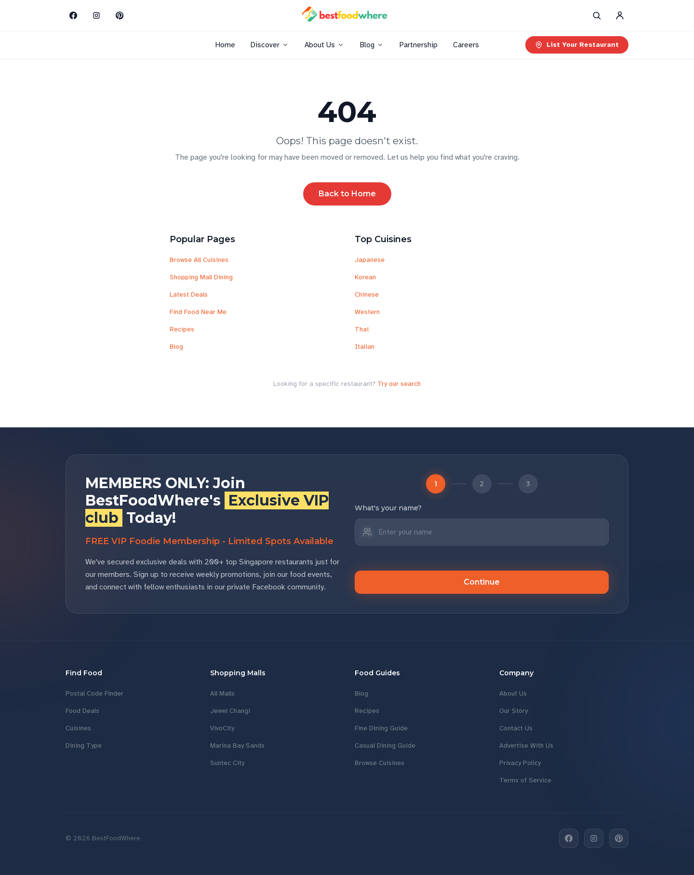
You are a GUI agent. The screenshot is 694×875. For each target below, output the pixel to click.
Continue (482, 582)
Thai (362, 329)
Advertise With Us (526, 745)
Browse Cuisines (379, 763)
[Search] (596, 15)
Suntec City (227, 763)
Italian (364, 346)
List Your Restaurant (577, 45)
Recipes (182, 329)
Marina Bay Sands (237, 745)
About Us (325, 45)
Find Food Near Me (198, 312)
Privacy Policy (520, 763)
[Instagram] (96, 15)
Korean (365, 277)
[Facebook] (73, 15)
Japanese (370, 260)
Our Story (513, 711)
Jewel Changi (230, 711)
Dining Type (84, 745)
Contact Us (516, 728)
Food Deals (82, 711)
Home (225, 45)
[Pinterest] (119, 15)
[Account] (619, 15)
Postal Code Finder (94, 693)
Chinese (367, 294)
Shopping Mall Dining (201, 277)
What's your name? (388, 508)
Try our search (399, 384)
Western (367, 312)
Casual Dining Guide (385, 745)
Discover (270, 45)
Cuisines (78, 728)
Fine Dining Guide (381, 728)
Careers (466, 45)
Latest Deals (189, 294)
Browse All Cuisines (199, 260)
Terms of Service (525, 780)
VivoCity (222, 728)
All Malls (222, 693)
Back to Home (347, 193)
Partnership (419, 45)
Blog (372, 45)
